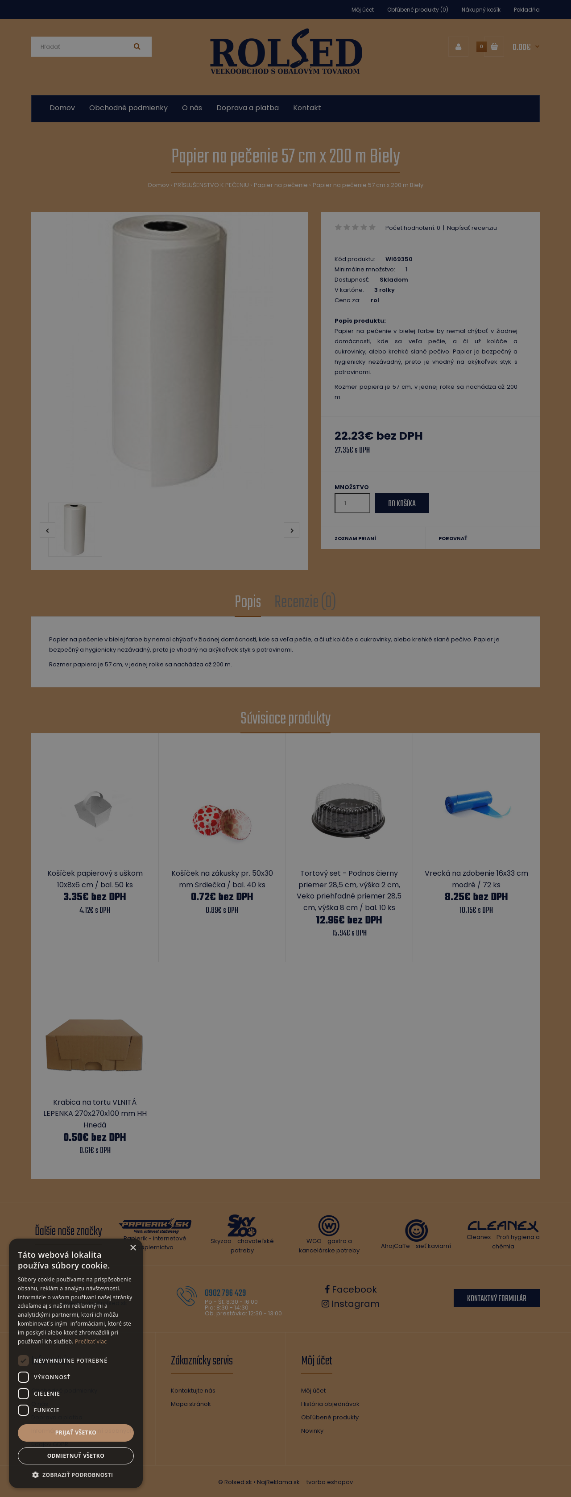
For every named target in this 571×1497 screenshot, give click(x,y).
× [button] (132, 1248)
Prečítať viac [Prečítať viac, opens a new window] (91, 1341)
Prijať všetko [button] (76, 1432)
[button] (76, 1474)
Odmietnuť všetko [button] (75, 1456)
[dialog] (285, 748)
